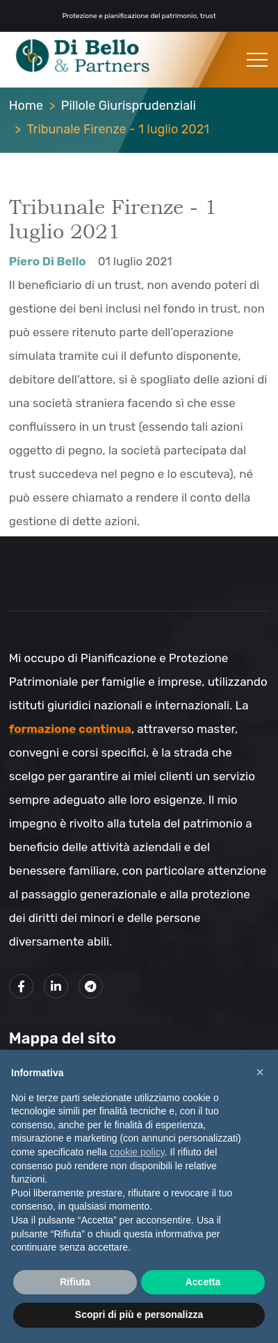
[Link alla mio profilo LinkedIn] (56, 986)
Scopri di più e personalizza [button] (139, 1314)
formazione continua (70, 729)
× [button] (260, 1072)
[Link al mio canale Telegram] (91, 986)
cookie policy (137, 1151)
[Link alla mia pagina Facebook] (21, 986)
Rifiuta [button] (75, 1281)
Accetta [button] (203, 1281)
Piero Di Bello (47, 261)
